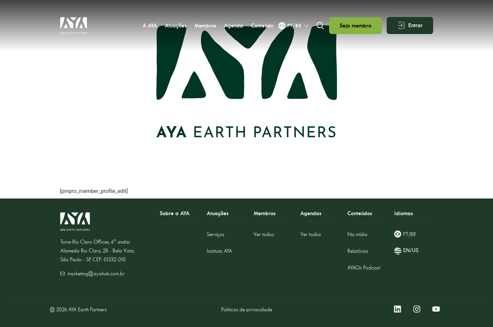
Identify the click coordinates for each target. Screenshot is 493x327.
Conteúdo (262, 25)
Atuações (175, 25)
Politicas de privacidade (246, 309)
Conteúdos (359, 213)
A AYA (150, 25)
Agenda (233, 25)
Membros (205, 25)
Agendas (310, 213)
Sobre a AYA (174, 213)
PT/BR (409, 234)
